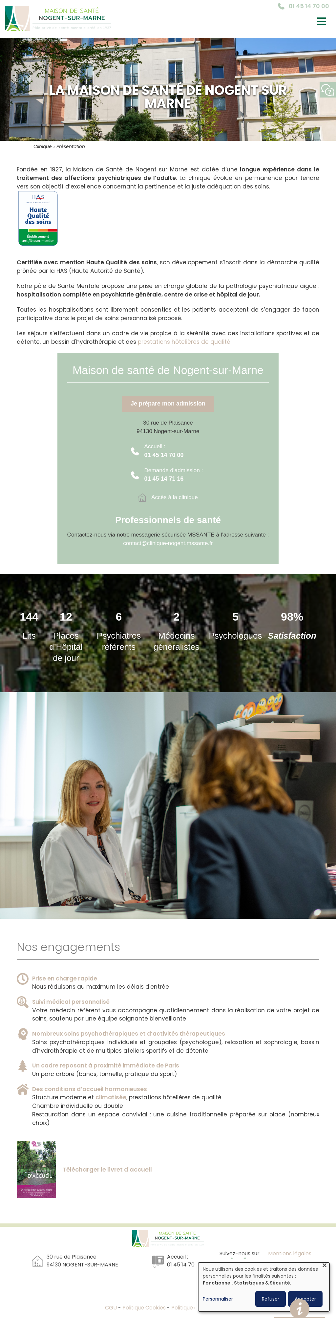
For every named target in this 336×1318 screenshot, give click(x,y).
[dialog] (263, 1287)
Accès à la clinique (174, 497)
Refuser (270, 1299)
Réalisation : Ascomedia (290, 1261)
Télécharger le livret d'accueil (107, 1169)
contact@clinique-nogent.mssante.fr (168, 543)
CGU (111, 1307)
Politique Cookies (144, 1307)
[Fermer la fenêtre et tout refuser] (324, 1267)
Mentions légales (289, 1253)
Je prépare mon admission (168, 403)
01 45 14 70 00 (309, 6)
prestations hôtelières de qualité (184, 342)
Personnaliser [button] (218, 1299)
